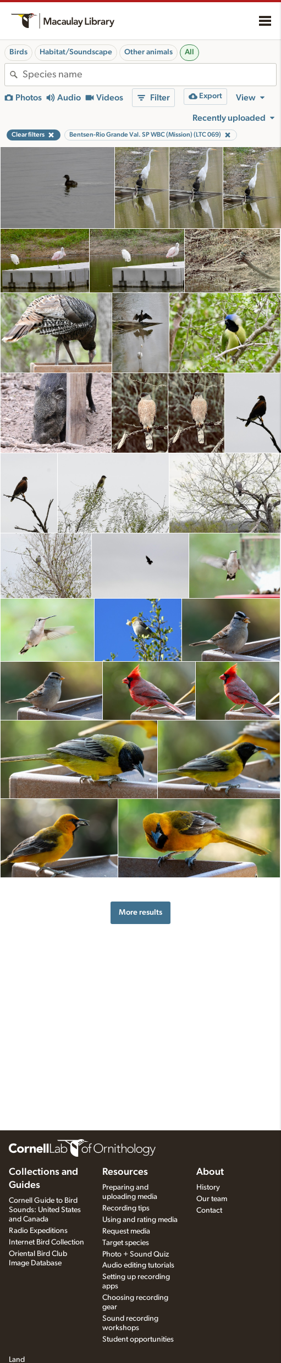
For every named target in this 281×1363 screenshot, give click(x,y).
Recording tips (126, 1208)
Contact (209, 1210)
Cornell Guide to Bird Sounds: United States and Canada (45, 1210)
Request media (126, 1231)
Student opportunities (138, 1339)
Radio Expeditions (38, 1231)
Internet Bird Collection (46, 1242)
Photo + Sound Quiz (135, 1254)
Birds (18, 52)
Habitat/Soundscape (76, 52)
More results (140, 912)
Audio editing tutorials (138, 1265)
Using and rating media (140, 1220)
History (208, 1187)
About (210, 1172)
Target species (125, 1243)
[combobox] (149, 75)
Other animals (148, 52)
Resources (125, 1172)
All (189, 52)
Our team (211, 1199)
